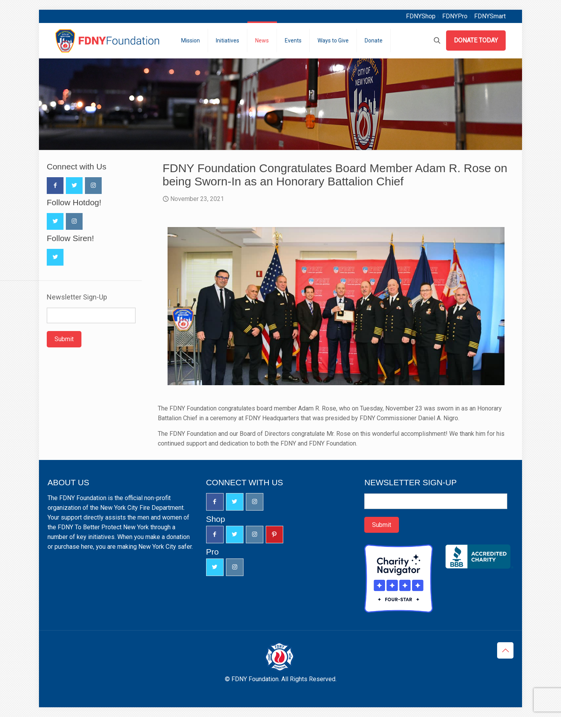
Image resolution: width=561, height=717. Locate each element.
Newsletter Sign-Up (77, 297)
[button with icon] (55, 185)
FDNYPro (455, 16)
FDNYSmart (490, 16)
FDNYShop (421, 16)
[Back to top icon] (505, 650)
